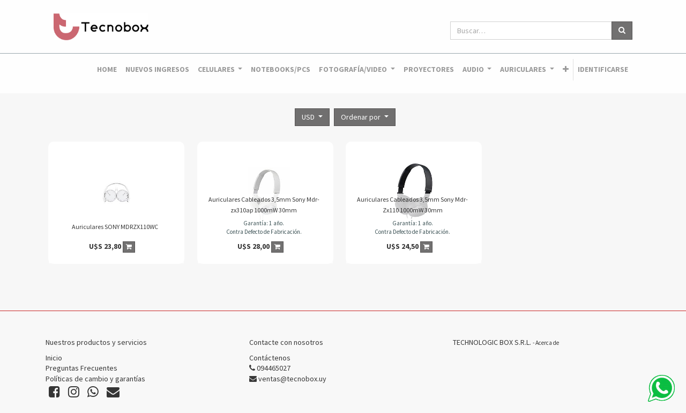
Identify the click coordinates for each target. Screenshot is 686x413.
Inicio (54, 358)
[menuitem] (107, 69)
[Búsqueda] (622, 30)
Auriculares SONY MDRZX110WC (115, 227)
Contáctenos (269, 358)
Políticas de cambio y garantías (95, 379)
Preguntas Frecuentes (81, 368)
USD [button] (309, 117)
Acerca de (547, 342)
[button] (565, 69)
